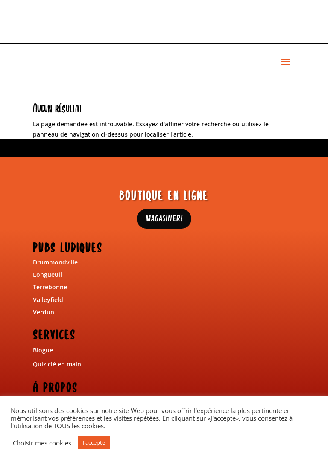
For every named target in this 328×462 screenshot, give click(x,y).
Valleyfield (48, 300)
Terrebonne (50, 287)
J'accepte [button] (94, 442)
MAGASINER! (164, 218)
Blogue (43, 350)
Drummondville (55, 262)
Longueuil (47, 274)
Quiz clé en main (57, 364)
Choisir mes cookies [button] (42, 443)
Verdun (43, 312)
